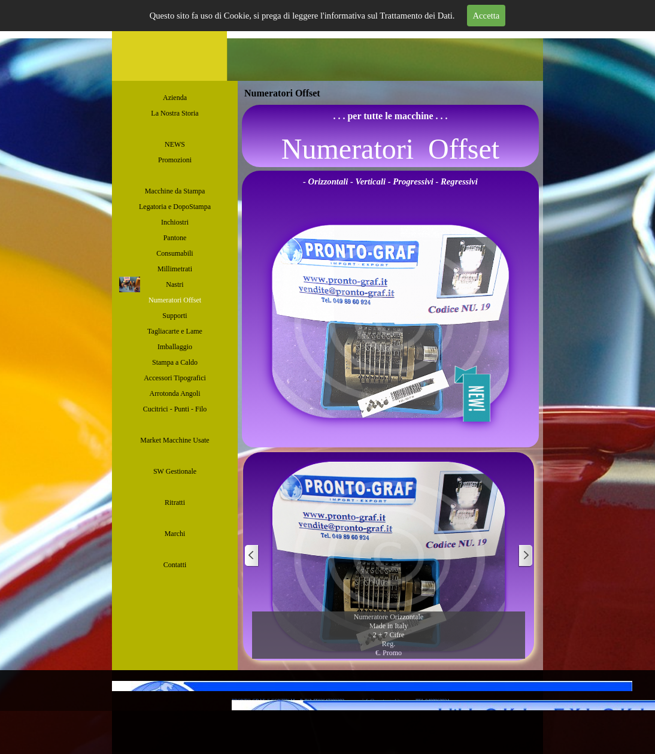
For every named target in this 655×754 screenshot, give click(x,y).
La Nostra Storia (174, 113)
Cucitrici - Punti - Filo (175, 409)
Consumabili (174, 253)
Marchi (175, 533)
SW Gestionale (174, 471)
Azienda (175, 97)
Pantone (175, 238)
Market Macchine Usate (174, 440)
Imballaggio (174, 347)
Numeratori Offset (174, 300)
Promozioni (175, 160)
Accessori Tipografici (175, 378)
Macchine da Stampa (175, 191)
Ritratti (175, 502)
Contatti (175, 565)
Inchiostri (175, 222)
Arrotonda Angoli (175, 393)
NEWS (175, 144)
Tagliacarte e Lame (174, 331)
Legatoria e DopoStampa (175, 206)
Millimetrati (174, 269)
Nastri (174, 284)
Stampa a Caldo (175, 362)
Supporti (174, 315)
